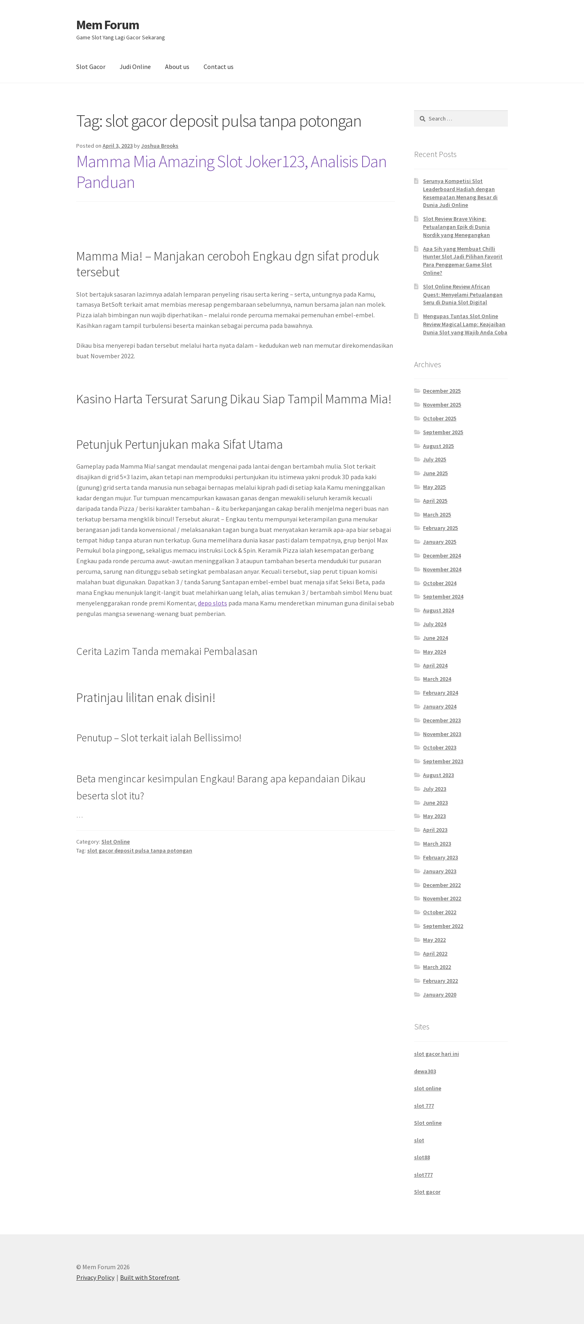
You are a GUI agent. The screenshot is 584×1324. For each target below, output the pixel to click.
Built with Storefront (149, 1277)
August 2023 (438, 775)
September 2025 (443, 432)
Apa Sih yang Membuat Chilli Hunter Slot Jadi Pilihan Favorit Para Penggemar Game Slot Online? (462, 260)
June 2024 (435, 638)
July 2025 (434, 459)
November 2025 (442, 404)
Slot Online (115, 841)
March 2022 (437, 967)
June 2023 (435, 802)
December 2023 (442, 720)
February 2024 (440, 692)
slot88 (422, 1157)
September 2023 (443, 761)
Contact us (219, 66)
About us (177, 66)
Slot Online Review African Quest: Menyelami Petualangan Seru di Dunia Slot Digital (462, 294)
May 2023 (434, 816)
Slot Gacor (90, 66)
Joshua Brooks (159, 145)
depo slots (212, 603)
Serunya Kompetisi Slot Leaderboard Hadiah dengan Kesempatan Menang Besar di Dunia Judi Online (460, 193)
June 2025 (435, 473)
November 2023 (442, 734)
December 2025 (442, 390)
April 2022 (435, 953)
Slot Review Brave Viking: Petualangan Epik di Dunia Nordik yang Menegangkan (456, 227)
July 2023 (434, 788)
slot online (427, 1088)
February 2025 (440, 528)
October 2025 (439, 418)
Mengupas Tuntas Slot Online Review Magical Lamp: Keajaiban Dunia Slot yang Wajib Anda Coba (465, 324)
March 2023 (437, 843)
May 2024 (434, 651)
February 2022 (440, 980)
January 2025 (439, 541)
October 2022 (439, 912)
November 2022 (442, 898)
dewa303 (425, 1071)
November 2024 (442, 569)
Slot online (428, 1122)
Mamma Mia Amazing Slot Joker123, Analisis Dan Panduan (231, 171)
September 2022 (443, 926)
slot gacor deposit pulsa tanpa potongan (139, 850)
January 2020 (439, 994)
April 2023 (435, 829)
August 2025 (438, 446)
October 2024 (439, 583)
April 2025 (435, 500)
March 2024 (437, 678)
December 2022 (442, 885)
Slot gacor (427, 1191)
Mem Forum (107, 25)
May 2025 (434, 487)
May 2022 (434, 939)
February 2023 (440, 857)
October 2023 (439, 747)
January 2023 (439, 871)
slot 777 (424, 1105)
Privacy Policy (95, 1277)
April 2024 (435, 665)
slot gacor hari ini (436, 1053)
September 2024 (443, 596)
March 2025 (437, 514)
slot (419, 1140)
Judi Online (135, 66)
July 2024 (434, 624)
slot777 (423, 1174)
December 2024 (442, 555)
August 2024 (438, 610)
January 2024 (439, 706)
